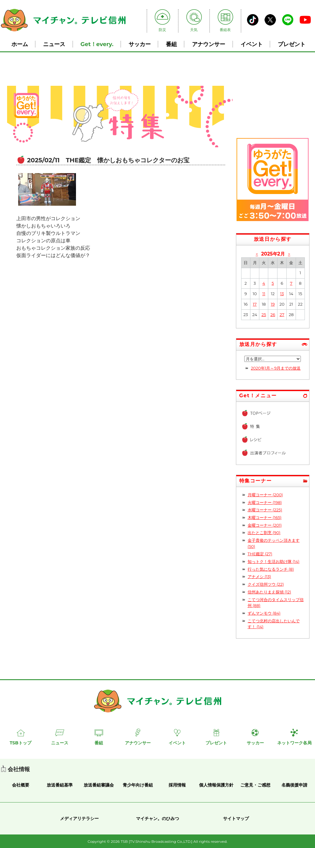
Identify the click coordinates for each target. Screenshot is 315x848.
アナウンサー (208, 44)
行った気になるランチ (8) (271, 569)
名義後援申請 (294, 785)
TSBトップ (20, 743)
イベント (252, 44)
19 (273, 304)
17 (255, 304)
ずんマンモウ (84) (264, 613)
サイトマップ (236, 818)
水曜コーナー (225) (265, 509)
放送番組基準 (60, 785)
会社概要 (20, 785)
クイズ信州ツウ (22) (266, 584)
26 (272, 314)
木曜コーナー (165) (264, 517)
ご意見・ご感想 (255, 785)
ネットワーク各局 (294, 743)
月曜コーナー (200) (265, 494)
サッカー (140, 44)
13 (282, 293)
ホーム (19, 44)
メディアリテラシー (79, 818)
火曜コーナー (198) (265, 502)
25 (263, 314)
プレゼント (291, 44)
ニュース (54, 44)
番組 (171, 44)
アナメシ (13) (259, 576)
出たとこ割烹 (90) (264, 532)
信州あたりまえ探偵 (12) (269, 591)
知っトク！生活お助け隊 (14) (274, 561)
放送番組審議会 (99, 785)
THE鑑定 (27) (260, 553)
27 (282, 314)
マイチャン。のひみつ (157, 818)
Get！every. (97, 44)
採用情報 (177, 785)
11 (263, 293)
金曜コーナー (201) (265, 525)
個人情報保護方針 (216, 785)
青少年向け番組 (138, 785)
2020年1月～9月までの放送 (276, 368)
